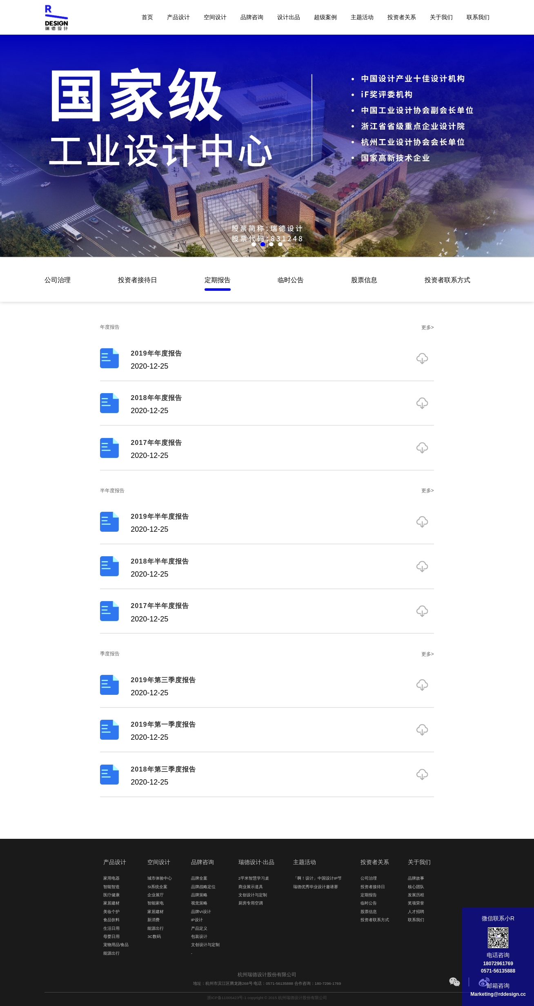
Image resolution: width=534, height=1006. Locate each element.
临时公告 (291, 279)
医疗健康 (111, 895)
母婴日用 (111, 936)
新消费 (153, 920)
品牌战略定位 (203, 886)
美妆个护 (111, 911)
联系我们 (478, 17)
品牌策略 (199, 895)
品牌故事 (416, 878)
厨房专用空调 (250, 903)
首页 (147, 17)
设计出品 (288, 17)
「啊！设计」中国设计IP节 (317, 878)
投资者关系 (401, 17)
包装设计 (199, 936)
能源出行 (111, 953)
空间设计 (215, 17)
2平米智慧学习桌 (253, 878)
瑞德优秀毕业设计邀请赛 (315, 886)
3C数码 (153, 936)
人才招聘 (416, 911)
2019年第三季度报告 (163, 679)
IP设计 (197, 920)
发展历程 (416, 895)
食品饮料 (111, 920)
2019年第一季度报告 (163, 724)
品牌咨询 (251, 17)
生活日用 (111, 928)
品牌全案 (199, 878)
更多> (427, 327)
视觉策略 (199, 903)
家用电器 (111, 878)
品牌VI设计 (201, 911)
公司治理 (57, 279)
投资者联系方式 (447, 279)
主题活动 (362, 17)
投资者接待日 (137, 279)
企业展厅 (155, 895)
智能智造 (111, 886)
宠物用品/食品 (116, 944)
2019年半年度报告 (160, 516)
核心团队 (416, 886)
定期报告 (218, 279)
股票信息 (364, 279)
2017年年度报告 (156, 442)
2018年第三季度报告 (163, 769)
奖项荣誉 (416, 903)
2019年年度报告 (156, 353)
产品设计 (178, 17)
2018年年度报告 (156, 397)
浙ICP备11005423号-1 (227, 997)
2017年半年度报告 (160, 605)
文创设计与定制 (205, 944)
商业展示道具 (250, 886)
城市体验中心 (159, 878)
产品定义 (199, 928)
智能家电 (155, 903)
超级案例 (325, 17)
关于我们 (441, 17)
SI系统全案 (157, 886)
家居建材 (111, 903)
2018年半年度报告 (160, 561)
